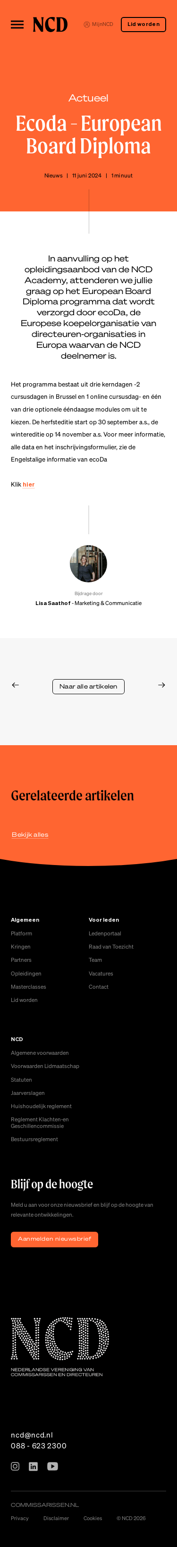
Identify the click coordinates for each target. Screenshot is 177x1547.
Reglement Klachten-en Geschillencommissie (40, 1122)
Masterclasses (28, 986)
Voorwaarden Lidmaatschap (45, 1065)
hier (29, 485)
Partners (21, 959)
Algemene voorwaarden (40, 1052)
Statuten (21, 1079)
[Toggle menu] (17, 24)
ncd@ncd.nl (32, 1434)
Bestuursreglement (34, 1139)
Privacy (20, 1518)
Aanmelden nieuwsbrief (54, 1238)
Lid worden (143, 24)
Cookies (93, 1518)
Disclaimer (56, 1518)
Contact (99, 986)
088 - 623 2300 (39, 1445)
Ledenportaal (105, 933)
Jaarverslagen (28, 1092)
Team (95, 959)
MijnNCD (98, 23)
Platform (21, 933)
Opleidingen (26, 973)
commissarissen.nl (45, 1504)
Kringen (21, 946)
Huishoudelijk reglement (41, 1106)
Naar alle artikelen (88, 686)
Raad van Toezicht (111, 946)
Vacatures (101, 973)
